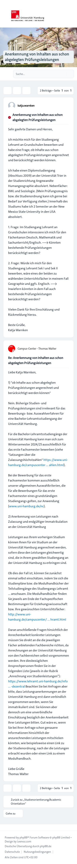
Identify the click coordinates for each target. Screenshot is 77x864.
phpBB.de (45, 846)
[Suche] (62, 74)
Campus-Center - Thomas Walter (37, 349)
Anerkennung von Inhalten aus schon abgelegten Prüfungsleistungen (37, 117)
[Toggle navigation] (72, 13)
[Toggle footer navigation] (4, 827)
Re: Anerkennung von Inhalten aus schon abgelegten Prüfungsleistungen (35, 360)
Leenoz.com (24, 841)
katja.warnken (26, 106)
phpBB (23, 837)
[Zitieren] (65, 105)
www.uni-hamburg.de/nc (26, 506)
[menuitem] (12, 852)
